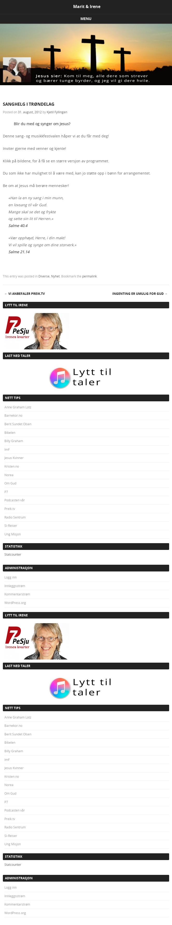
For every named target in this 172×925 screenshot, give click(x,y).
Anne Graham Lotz (17, 407)
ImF (7, 449)
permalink (89, 276)
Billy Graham (13, 441)
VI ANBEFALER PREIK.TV (24, 293)
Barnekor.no (13, 415)
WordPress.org (15, 603)
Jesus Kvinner (14, 458)
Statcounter (12, 554)
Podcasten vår (14, 500)
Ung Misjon (12, 534)
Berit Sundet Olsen (17, 424)
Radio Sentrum (15, 517)
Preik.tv (9, 509)
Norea (8, 475)
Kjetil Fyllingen (57, 112)
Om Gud (10, 483)
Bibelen (9, 432)
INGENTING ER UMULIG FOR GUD (140, 293)
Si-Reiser (10, 525)
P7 (6, 492)
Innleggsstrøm (14, 586)
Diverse (44, 276)
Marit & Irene (86, 6)
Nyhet (55, 276)
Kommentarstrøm (17, 594)
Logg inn (10, 577)
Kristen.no (11, 466)
